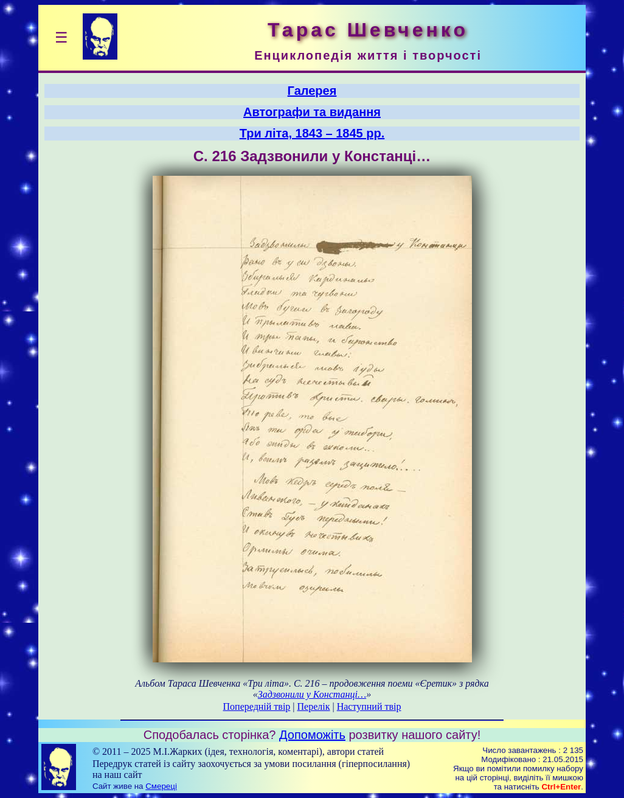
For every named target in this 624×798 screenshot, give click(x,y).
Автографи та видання (312, 112)
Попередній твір (257, 706)
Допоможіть (312, 734)
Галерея (312, 90)
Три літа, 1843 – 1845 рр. (312, 133)
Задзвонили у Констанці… (312, 694)
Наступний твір (369, 706)
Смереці (161, 786)
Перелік (313, 706)
